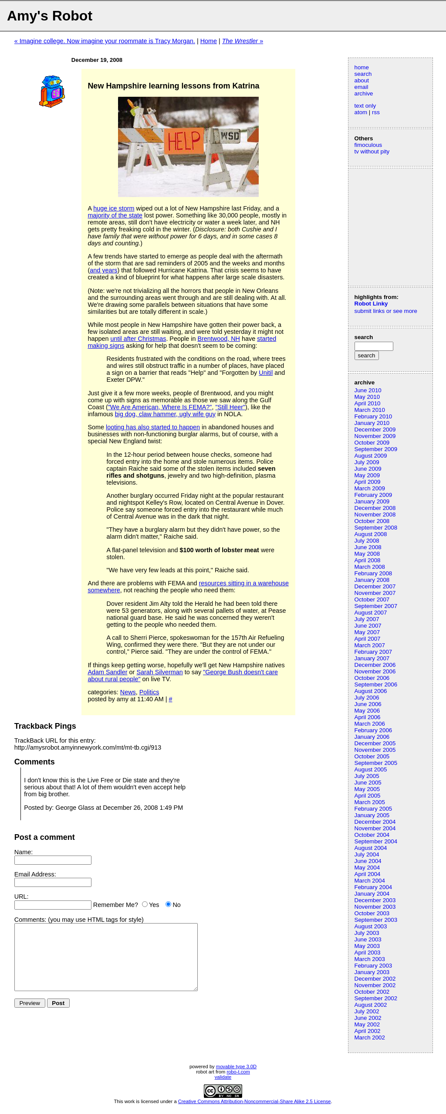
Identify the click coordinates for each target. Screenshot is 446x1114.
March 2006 (370, 723)
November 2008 (375, 514)
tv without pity (372, 151)
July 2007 (367, 619)
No (176, 904)
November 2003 (375, 906)
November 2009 (375, 436)
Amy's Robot (49, 16)
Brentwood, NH (218, 338)
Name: (23, 852)
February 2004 (373, 887)
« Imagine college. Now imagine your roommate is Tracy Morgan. (104, 40)
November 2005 (375, 750)
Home (208, 40)
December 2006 (375, 665)
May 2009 (367, 475)
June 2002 (368, 1018)
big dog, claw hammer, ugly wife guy (165, 414)
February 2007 (373, 652)
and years (103, 270)
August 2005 (371, 769)
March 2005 (370, 802)
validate (223, 1077)
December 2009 (375, 429)
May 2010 (367, 397)
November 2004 (375, 828)
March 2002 (370, 1037)
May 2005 (367, 789)
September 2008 (376, 527)
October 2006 (372, 678)
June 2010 (368, 390)
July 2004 (367, 854)
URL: (21, 896)
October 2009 (372, 442)
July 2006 (367, 697)
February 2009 (373, 495)
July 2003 (367, 933)
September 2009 (376, 449)
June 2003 (368, 939)
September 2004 (376, 841)
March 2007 (370, 645)
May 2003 (367, 946)
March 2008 (370, 567)
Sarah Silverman (159, 672)
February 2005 (373, 808)
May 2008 (367, 553)
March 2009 (370, 488)
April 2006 (368, 717)
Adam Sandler (107, 672)
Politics (149, 692)
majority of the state (115, 215)
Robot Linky (371, 303)
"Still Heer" (230, 407)
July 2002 (367, 1011)
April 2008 (368, 560)
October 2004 (372, 835)
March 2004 (370, 880)
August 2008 (371, 534)
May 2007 (367, 632)
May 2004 (367, 867)
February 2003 (373, 965)
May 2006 (367, 710)
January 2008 (372, 580)
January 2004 (372, 893)
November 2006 (375, 671)
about (362, 80)
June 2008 (368, 547)
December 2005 (375, 743)
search (363, 74)
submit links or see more (386, 311)
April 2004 (368, 874)
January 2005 (372, 815)
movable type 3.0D (236, 1066)
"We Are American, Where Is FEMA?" (160, 407)
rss (376, 112)
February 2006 (373, 730)
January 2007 (372, 658)
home (362, 67)
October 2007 (372, 599)
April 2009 (368, 482)
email (361, 87)
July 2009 (367, 462)
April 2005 (368, 795)
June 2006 (368, 704)
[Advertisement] (381, 226)
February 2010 (373, 416)
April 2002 (368, 1031)
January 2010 (372, 423)
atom (361, 112)
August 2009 (371, 455)
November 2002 (375, 985)
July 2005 (367, 776)
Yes (154, 904)
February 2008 (373, 573)
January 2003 (372, 972)
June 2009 (368, 468)
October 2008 (372, 521)
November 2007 (375, 593)
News (128, 692)
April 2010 (368, 403)
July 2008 (367, 540)
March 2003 (370, 959)
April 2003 (368, 952)
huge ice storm (113, 208)
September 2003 (376, 920)
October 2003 (372, 913)
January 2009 (372, 501)
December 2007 (375, 586)
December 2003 (375, 900)
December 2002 (375, 978)
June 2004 (368, 861)
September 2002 (376, 998)
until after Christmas (138, 338)
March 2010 (370, 410)
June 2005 (368, 782)
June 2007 (368, 625)
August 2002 (371, 1005)
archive (364, 93)
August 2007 (371, 612)
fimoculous (368, 145)
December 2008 (375, 508)
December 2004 (375, 822)
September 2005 (376, 763)
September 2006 (376, 684)
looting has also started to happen (153, 427)
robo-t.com (238, 1071)
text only (365, 105)
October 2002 (372, 991)
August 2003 (371, 926)
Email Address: (35, 874)
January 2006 (372, 737)
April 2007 (368, 638)
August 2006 (371, 691)
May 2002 (367, 1024)
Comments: (30, 919)
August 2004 (371, 848)
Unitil (266, 372)
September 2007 (376, 606)
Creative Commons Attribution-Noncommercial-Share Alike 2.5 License (254, 1101)
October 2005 (372, 756)
